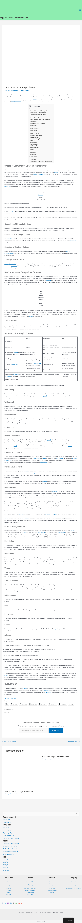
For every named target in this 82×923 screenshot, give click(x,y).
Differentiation (35, 147)
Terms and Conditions (73, 884)
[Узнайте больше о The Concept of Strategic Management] (22, 772)
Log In (8, 892)
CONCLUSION (33, 156)
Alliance (34, 154)
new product (36, 458)
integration (16, 374)
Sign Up (8, 894)
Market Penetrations (36, 132)
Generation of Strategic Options (39, 112)
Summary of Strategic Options (37, 123)
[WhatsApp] (16, 903)
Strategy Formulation (35, 117)
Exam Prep (30, 894)
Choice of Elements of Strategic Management (41, 110)
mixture (31, 316)
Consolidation (35, 128)
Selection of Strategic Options (39, 116)
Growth (34, 152)
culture (34, 99)
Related (34, 159)
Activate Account (52, 890)
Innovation (34, 151)
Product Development (37, 133)
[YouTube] (21, 903)
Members (51, 882)
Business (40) (7, 830)
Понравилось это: (36, 158)
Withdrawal (34, 127)
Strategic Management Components (55, 757)
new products (59, 458)
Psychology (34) (7, 833)
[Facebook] (2, 903)
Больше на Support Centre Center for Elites (42, 161)
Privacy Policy (73, 886)
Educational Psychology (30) (11, 838)
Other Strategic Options (36, 139)
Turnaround (34, 144)
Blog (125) (6, 827)
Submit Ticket (30, 882)
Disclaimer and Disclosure (73, 888)
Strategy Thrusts (36, 145)
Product (48, 280)
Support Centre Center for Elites (14, 18)
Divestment (34, 142)
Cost (33, 149)
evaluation (57, 172)
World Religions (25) (8, 854)
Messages (8, 888)
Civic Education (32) (8, 835)
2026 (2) (5, 859)
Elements (40, 195)
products (25, 471)
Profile (8, 886)
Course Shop (30, 892)
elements (7, 186)
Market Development (37, 135)
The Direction (33, 121)
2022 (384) (6, 870)
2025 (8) (5, 862)
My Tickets (30, 884)
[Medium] (13, 903)
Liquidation (34, 140)
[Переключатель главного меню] (80, 10)
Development (37, 363)
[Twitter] (5, 903)
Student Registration (30, 890)
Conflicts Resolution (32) (10, 849)
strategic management (39, 174)
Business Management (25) (10, 851)
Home (8, 882)
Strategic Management (11, 90)
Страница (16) (7, 822)
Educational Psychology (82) (11, 843)
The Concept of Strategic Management (19, 792)
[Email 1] (19, 903)
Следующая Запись (73, 741)
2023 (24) (5, 867)
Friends (9, 890)
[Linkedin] (11, 903)
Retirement (34, 130)
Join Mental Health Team (30, 886)
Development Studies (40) (10, 846)
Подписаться (56, 730)
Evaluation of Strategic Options (39, 114)
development (14, 364)
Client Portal (51, 888)
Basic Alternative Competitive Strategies (40, 119)
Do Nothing (34, 125)
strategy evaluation (16, 101)
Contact (8, 884)
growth (45, 396)
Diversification (35, 137)
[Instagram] (8, 903)
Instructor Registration (30, 888)
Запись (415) (6, 819)
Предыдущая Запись (9, 741)
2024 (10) (5, 864)
